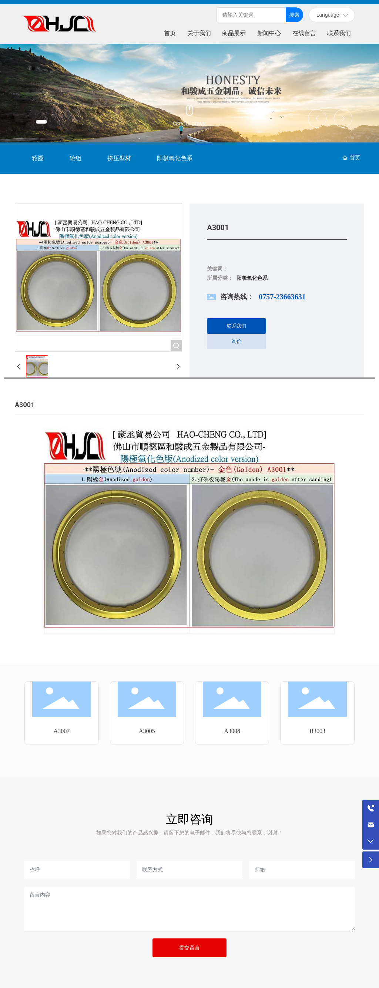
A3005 (147, 731)
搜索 (294, 15)
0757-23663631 (282, 297)
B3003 (317, 731)
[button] (41, 122)
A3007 (62, 731)
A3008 (232, 731)
